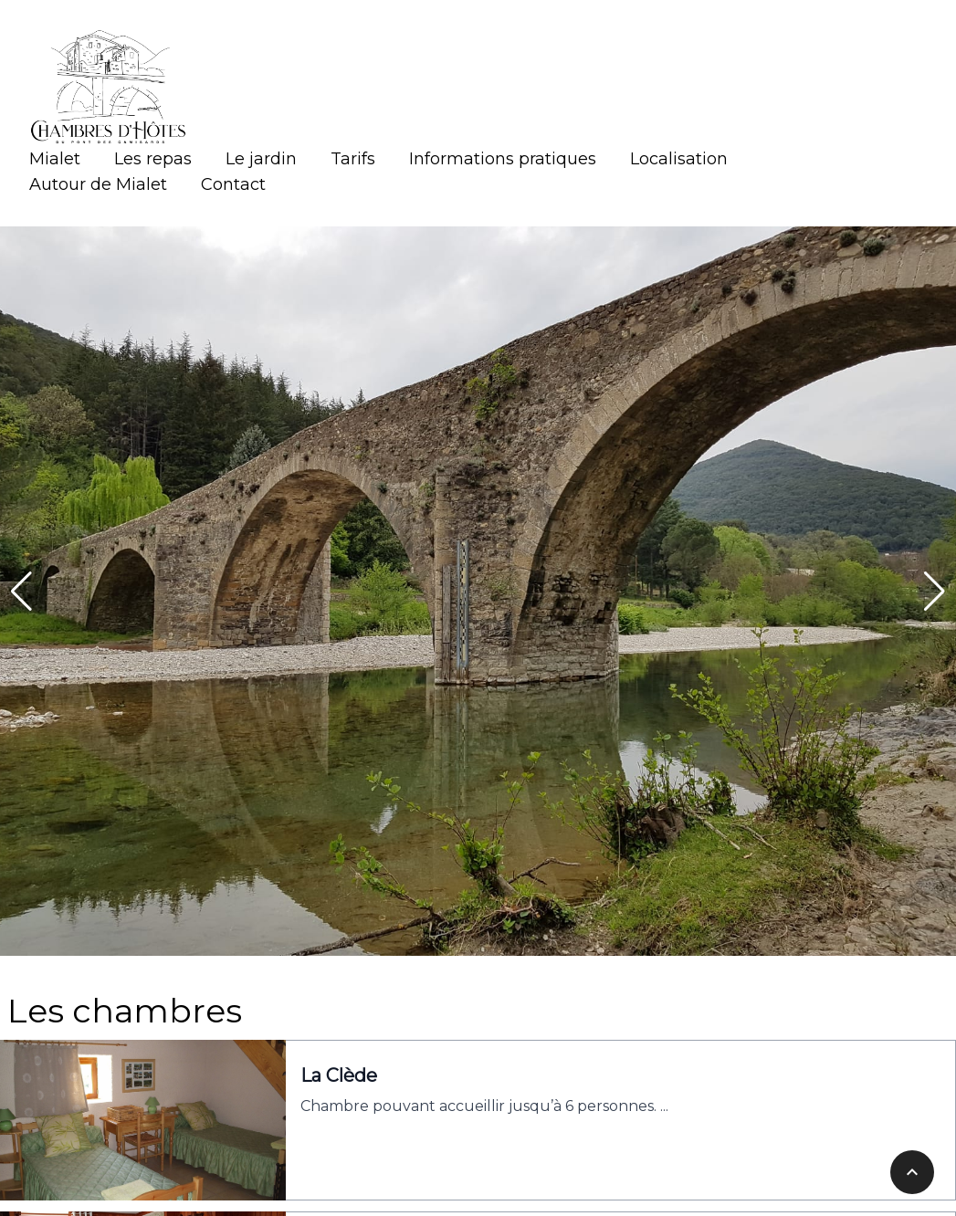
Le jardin (261, 159)
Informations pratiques (502, 159)
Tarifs (353, 159)
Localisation (679, 159)
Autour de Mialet (98, 184)
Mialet (54, 159)
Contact (233, 184)
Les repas (153, 159)
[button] (21, 591)
